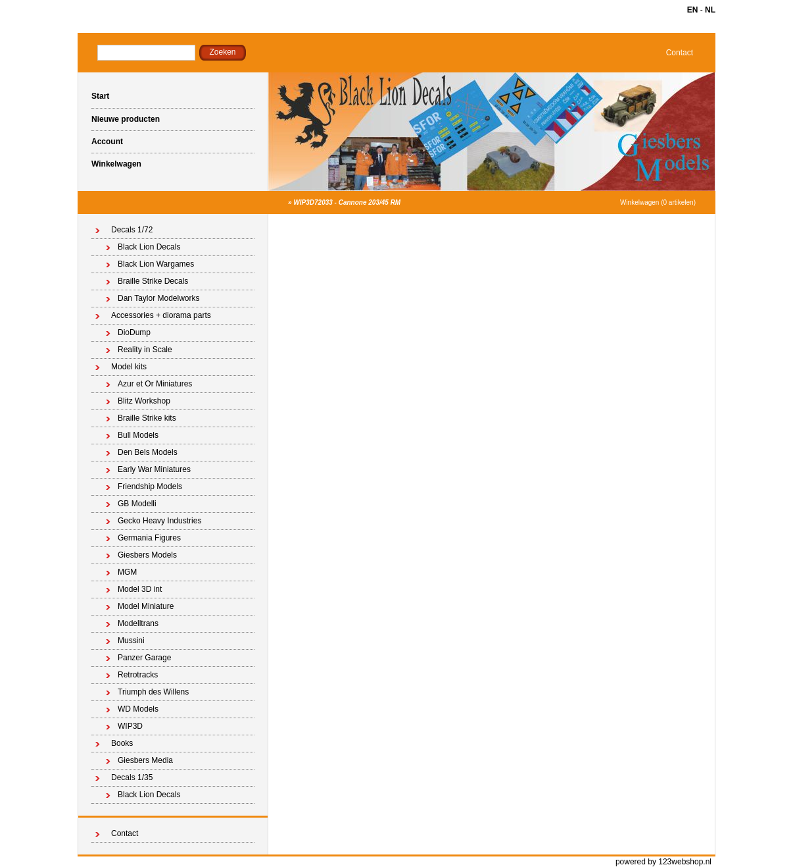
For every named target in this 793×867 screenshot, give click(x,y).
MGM (127, 572)
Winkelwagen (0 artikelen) (658, 202)
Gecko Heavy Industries (159, 520)
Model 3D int (140, 589)
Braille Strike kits (147, 418)
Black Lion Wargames (156, 264)
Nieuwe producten (125, 119)
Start (100, 96)
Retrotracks (138, 674)
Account (107, 141)
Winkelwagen (116, 164)
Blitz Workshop (144, 401)
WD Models (138, 709)
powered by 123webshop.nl (663, 861)
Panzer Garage (144, 657)
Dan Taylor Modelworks (159, 298)
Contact (679, 53)
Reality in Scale (145, 349)
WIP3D (130, 726)
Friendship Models (150, 486)
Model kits (129, 366)
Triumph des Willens (153, 691)
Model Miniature (146, 606)
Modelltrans (138, 623)
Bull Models (138, 435)
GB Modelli (137, 503)
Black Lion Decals (149, 246)
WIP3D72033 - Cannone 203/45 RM (346, 202)
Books (122, 743)
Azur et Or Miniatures (155, 383)
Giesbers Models (147, 555)
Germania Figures (149, 537)
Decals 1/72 (132, 229)
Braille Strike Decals (153, 281)
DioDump (134, 332)
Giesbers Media (145, 760)
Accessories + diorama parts (161, 315)
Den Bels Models (148, 452)
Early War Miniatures (154, 469)
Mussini (131, 640)
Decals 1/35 (132, 777)
